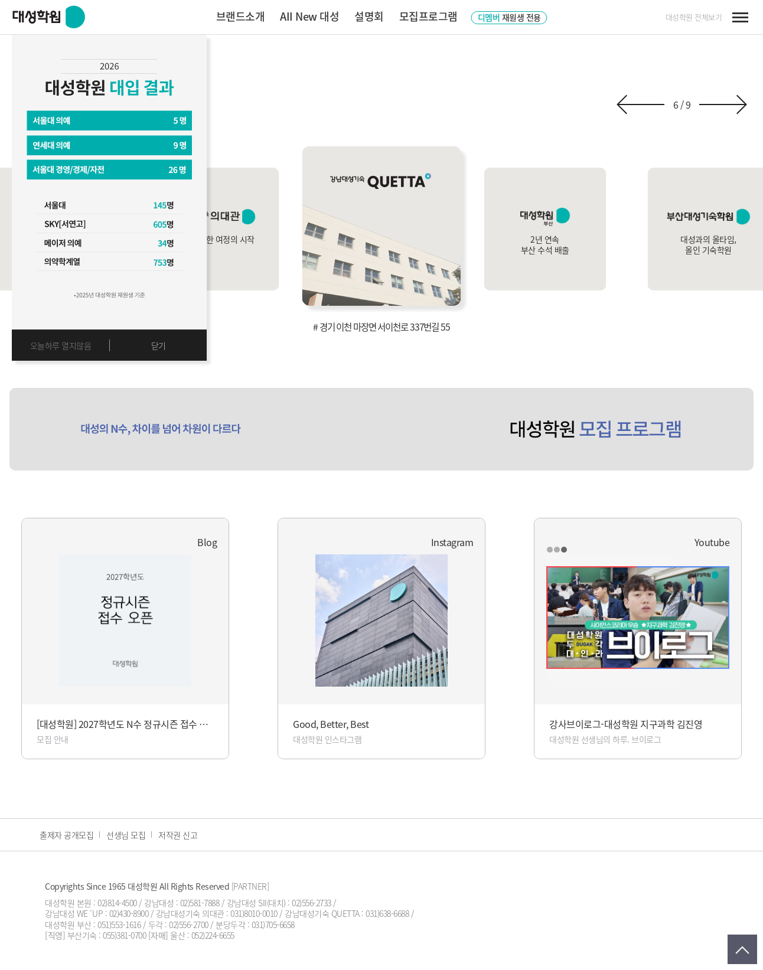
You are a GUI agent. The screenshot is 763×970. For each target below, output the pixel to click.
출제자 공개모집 (66, 835)
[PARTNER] (250, 886)
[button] (640, 104)
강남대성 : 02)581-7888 (181, 902)
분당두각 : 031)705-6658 (255, 924)
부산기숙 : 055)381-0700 (106, 935)
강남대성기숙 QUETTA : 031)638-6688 (347, 913)
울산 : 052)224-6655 (202, 935)
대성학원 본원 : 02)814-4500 (91, 902)
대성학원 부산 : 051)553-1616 (93, 924)
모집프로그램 (428, 16)
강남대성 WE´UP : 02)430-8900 (96, 913)
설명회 (369, 16)
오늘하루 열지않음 (61, 345)
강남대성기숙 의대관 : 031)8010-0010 (217, 913)
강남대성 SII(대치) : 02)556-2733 (279, 902)
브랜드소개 (240, 16)
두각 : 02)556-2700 (178, 924)
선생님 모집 (125, 835)
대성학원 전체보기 (694, 17)
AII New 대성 (309, 16)
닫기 (158, 345)
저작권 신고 (177, 835)
